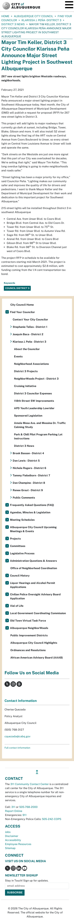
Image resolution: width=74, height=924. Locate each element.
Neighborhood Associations (31, 363)
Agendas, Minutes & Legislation (30, 512)
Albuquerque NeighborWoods (29, 628)
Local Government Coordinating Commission (38, 613)
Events (18, 356)
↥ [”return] (37, 772)
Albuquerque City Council (33, 16)
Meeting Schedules (22, 519)
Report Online (13, 811)
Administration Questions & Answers (33, 560)
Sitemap (10, 848)
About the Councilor (27, 349)
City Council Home (22, 304)
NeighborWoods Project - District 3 (36, 378)
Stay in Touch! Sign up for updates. (26, 880)
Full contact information (17, 747)
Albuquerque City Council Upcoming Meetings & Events (33, 529)
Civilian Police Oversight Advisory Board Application (35, 596)
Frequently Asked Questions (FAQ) (32, 505)
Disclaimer (11, 836)
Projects (15, 538)
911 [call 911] (25, 815)
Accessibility (13, 840)
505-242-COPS (51, 819)
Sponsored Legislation (28, 415)
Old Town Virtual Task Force (28, 620)
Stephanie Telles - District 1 (30, 326)
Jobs (8, 832)
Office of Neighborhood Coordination (33, 568)
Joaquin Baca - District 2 (28, 334)
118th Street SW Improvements (34, 400)
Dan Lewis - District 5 (26, 460)
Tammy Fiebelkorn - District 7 (31, 475)
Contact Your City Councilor (30, 319)
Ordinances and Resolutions (28, 650)
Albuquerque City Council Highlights (33, 642)
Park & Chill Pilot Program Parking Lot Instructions (38, 436)
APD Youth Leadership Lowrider (34, 408)
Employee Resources (18, 844)
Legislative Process (22, 553)
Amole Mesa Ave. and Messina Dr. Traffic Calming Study (40, 425)
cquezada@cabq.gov (17, 736)
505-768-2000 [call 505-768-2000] (28, 807)
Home (5, 16)
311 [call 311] (13, 807)
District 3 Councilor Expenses (33, 393)
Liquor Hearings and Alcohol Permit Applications (32, 585)
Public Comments (24, 497)
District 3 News (13, 24)
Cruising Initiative (25, 386)
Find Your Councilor (22, 312)
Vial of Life (16, 605)
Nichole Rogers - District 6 (29, 468)
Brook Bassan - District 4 (28, 453)
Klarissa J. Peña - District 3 (41, 20)
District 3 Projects (26, 371)
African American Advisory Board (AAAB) (36, 657)
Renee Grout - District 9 (28, 490)
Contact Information (21, 701)
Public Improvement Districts (29, 635)
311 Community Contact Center (29, 784)
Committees (17, 546)
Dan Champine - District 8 (29, 482)
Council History (20, 575)
